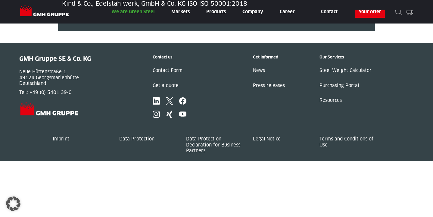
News (259, 70)
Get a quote (166, 85)
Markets (180, 11)
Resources (330, 100)
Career (287, 11)
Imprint (61, 139)
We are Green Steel (133, 11)
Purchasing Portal (339, 85)
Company (252, 11)
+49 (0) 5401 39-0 (51, 92)
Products (216, 11)
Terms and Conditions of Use (346, 142)
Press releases (269, 85)
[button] (13, 203)
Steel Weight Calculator (345, 70)
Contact (329, 11)
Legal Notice (267, 139)
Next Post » (71, 40)
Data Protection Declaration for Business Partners (213, 144)
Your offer (370, 11)
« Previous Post (75, 34)
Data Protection (136, 139)
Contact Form (167, 70)
